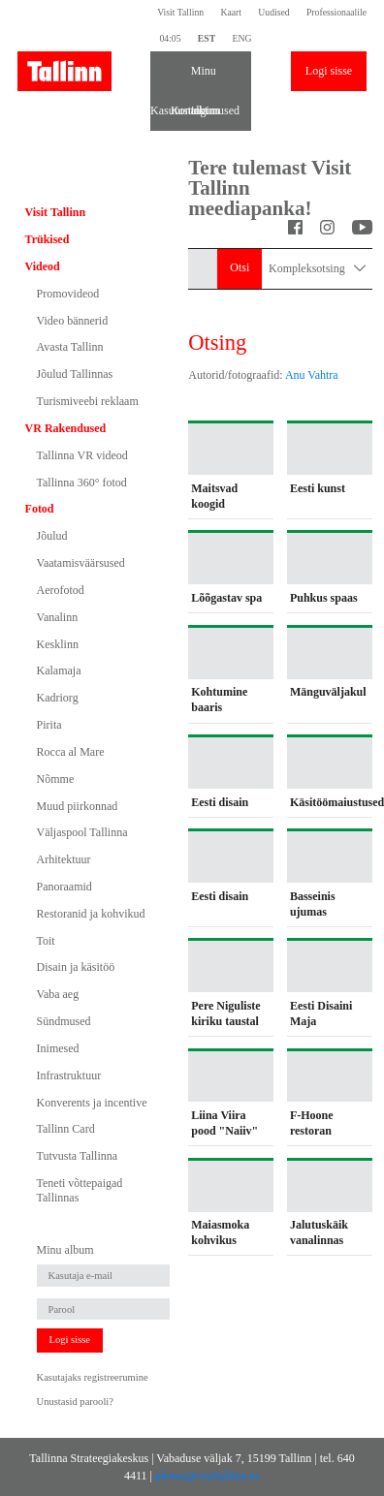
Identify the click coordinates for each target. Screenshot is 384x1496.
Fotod (39, 508)
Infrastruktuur (69, 1075)
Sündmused (64, 1021)
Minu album (201, 77)
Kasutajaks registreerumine (92, 1377)
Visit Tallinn (180, 12)
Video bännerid (73, 320)
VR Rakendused (66, 428)
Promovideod (68, 293)
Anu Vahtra (311, 375)
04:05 (169, 38)
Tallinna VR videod (82, 455)
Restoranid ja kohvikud (91, 913)
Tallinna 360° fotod (82, 482)
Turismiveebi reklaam (88, 401)
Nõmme (56, 779)
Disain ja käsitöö (76, 967)
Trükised (47, 239)
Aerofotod (60, 590)
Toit (46, 941)
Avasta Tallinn (70, 347)
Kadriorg (58, 697)
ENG (241, 38)
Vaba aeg (58, 994)
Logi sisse (328, 71)
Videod (42, 266)
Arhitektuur (64, 859)
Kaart (230, 12)
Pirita (49, 725)
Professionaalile (336, 12)
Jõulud (52, 536)
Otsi (239, 267)
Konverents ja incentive (92, 1102)
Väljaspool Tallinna (82, 832)
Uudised (273, 12)
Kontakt (181, 110)
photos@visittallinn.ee (207, 1475)
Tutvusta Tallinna (77, 1156)
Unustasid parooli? (75, 1401)
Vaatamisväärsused (81, 563)
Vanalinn (58, 617)
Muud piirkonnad (77, 806)
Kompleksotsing (317, 269)
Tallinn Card (66, 1129)
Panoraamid (64, 886)
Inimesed (58, 1048)
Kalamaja (59, 670)
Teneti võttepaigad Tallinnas (80, 1189)
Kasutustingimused (160, 110)
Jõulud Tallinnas (75, 374)
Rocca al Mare (71, 752)
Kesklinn (58, 644)
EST (206, 38)
